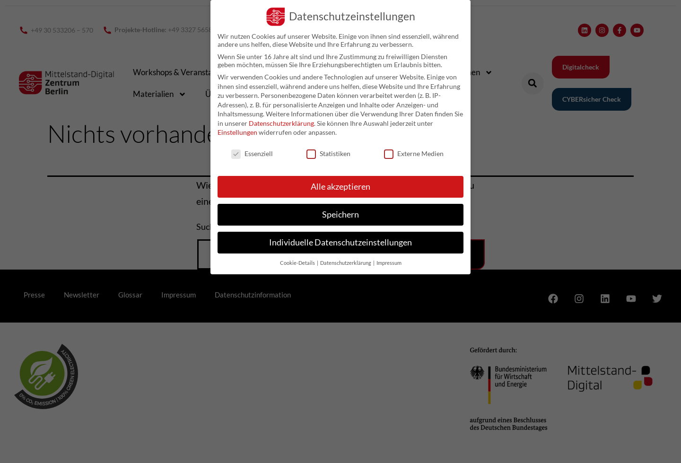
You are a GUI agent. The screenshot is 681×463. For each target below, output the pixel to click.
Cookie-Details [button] (298, 263)
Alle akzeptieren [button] (340, 187)
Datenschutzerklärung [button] (346, 263)
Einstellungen (237, 132)
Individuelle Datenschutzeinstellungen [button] (340, 242)
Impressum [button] (389, 263)
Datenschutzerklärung (281, 123)
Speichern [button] (340, 214)
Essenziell (252, 153)
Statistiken (328, 153)
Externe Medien (414, 153)
